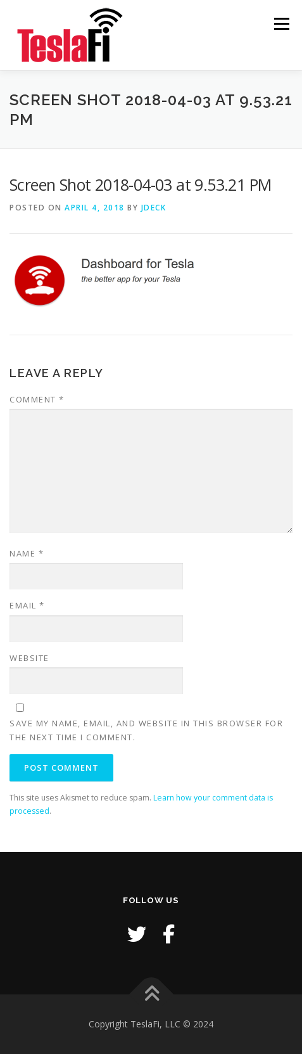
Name (26, 553)
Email (27, 605)
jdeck (154, 207)
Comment (37, 399)
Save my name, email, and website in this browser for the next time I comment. (146, 730)
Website (29, 658)
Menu (280, 23)
